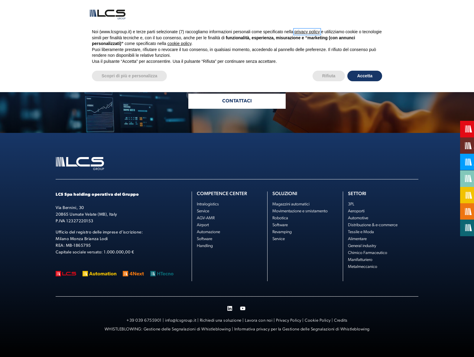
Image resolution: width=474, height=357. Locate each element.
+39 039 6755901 (144, 320)
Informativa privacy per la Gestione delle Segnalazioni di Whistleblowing (302, 329)
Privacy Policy (288, 320)
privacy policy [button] (307, 31)
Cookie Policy (318, 320)
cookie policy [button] (179, 43)
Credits (341, 320)
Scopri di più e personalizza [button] (129, 75)
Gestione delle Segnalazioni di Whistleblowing (187, 329)
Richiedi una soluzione (221, 320)
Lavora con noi (258, 320)
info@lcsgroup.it (180, 320)
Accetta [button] (364, 75)
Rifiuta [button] (329, 75)
